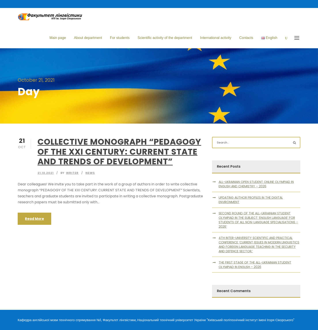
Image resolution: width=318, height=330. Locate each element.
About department (88, 38)
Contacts (246, 38)
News (90, 173)
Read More (34, 218)
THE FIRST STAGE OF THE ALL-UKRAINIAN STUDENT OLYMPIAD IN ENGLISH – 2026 (255, 264)
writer (72, 173)
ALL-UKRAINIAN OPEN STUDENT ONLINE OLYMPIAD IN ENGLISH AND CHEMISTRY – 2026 (256, 184)
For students (120, 38)
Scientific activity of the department (165, 38)
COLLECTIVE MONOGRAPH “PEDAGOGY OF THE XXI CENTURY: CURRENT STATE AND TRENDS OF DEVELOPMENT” (119, 151)
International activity (215, 38)
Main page (57, 38)
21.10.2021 (46, 173)
